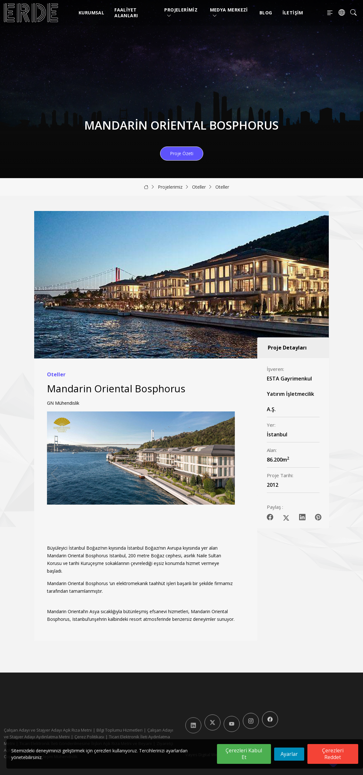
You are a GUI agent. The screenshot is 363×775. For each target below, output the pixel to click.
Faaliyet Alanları (126, 13)
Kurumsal (91, 13)
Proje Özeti (181, 153)
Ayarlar (289, 753)
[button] (227, 474)
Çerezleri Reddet (333, 754)
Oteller (199, 187)
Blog (265, 13)
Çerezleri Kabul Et (244, 754)
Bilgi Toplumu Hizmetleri (120, 730)
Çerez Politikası (89, 737)
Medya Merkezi (229, 13)
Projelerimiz (180, 13)
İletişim (292, 13)
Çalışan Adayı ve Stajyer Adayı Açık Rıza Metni (48, 730)
